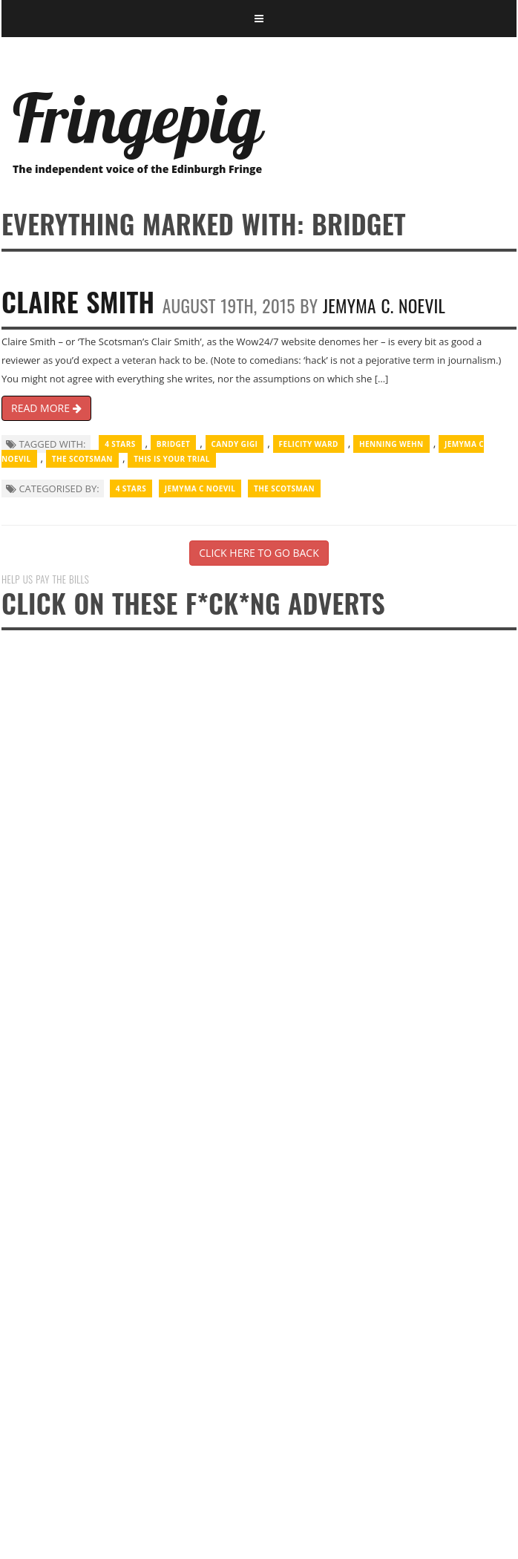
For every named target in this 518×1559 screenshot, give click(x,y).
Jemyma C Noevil (200, 488)
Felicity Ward (308, 444)
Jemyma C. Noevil (384, 305)
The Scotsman (82, 459)
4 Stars (120, 444)
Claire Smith (77, 301)
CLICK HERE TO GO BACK (258, 553)
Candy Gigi (235, 444)
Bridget (173, 444)
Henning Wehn (391, 444)
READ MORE (46, 408)
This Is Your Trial (172, 459)
